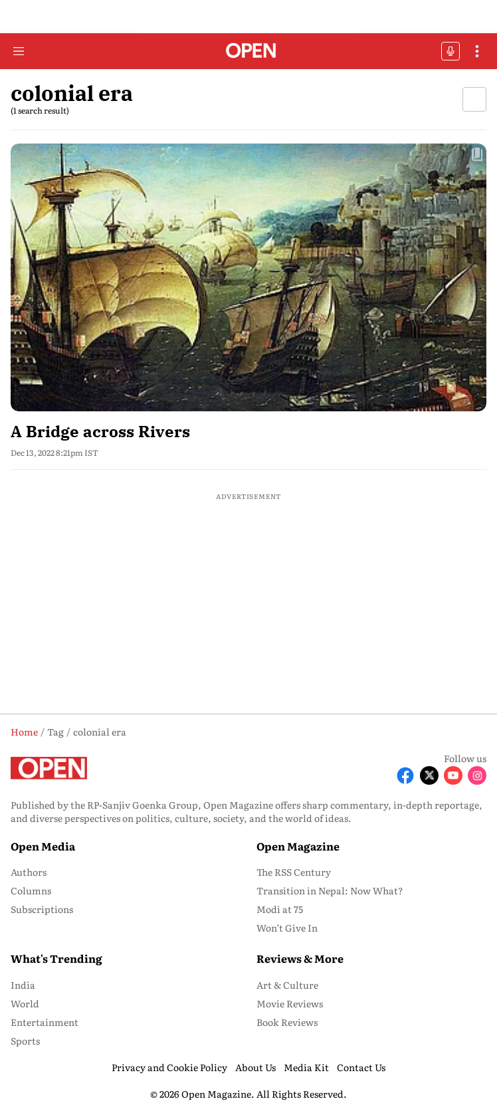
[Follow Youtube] (453, 775)
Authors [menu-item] (29, 871)
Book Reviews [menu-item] (287, 1022)
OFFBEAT (450, 51)
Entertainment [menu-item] (44, 1022)
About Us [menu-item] (255, 1067)
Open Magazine (298, 846)
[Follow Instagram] (477, 775)
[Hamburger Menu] (19, 51)
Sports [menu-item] (25, 1040)
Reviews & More (300, 958)
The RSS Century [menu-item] (293, 871)
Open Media (43, 846)
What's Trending (56, 958)
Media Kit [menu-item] (306, 1067)
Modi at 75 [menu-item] (279, 909)
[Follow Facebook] (405, 775)
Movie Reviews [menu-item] (289, 1003)
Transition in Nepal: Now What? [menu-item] (329, 890)
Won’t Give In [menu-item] (287, 927)
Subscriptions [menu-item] (42, 909)
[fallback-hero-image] (248, 277)
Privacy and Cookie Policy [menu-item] (169, 1067)
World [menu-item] (25, 1003)
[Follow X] (429, 775)
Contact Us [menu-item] (361, 1067)
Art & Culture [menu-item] (287, 984)
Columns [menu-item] (31, 890)
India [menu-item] (23, 984)
